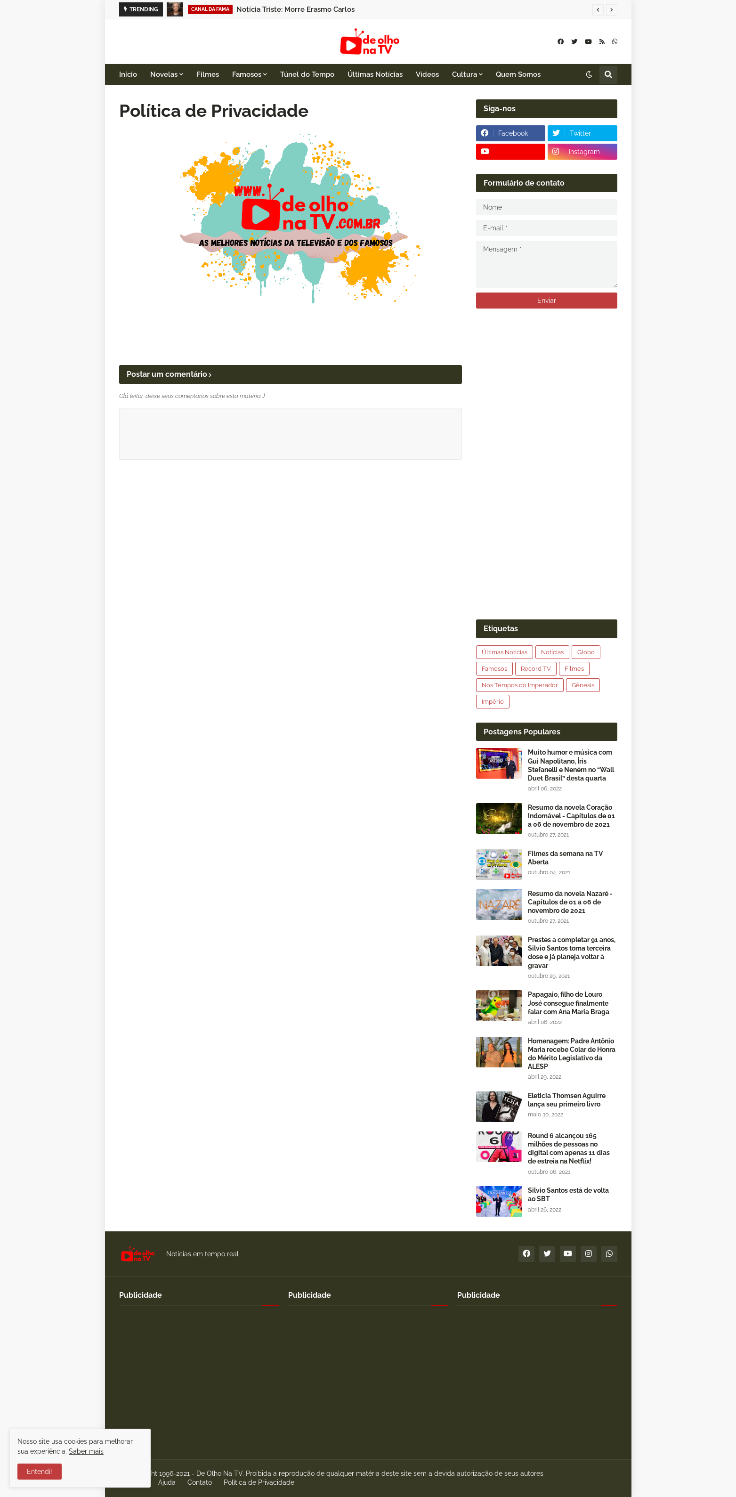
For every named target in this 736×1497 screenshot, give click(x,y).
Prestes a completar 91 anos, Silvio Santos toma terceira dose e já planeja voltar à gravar (571, 952)
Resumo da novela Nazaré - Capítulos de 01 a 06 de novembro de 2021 (570, 902)
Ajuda (167, 1482)
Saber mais (86, 1451)
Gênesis (583, 685)
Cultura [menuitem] (464, 74)
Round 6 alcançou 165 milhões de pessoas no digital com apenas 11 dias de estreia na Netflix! (569, 1148)
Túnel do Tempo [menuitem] (307, 74)
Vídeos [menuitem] (427, 74)
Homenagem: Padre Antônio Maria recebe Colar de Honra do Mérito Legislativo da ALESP (571, 1054)
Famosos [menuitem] (246, 74)
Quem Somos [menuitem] (518, 74)
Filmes (574, 668)
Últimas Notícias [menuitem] (375, 74)
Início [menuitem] (128, 74)
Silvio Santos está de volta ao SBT (568, 1195)
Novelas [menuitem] (164, 74)
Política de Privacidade (259, 1482)
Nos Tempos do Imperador (520, 685)
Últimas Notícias (504, 652)
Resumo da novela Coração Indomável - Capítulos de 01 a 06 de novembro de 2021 (571, 816)
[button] (598, 10)
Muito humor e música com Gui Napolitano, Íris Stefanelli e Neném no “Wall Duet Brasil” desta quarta (571, 765)
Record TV (536, 668)
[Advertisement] (546, 464)
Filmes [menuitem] (207, 74)
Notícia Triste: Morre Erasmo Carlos (295, 9)
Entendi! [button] (39, 1471)
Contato (199, 1482)
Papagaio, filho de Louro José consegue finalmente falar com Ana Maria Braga (568, 1003)
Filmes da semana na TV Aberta (565, 858)
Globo (586, 652)
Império (493, 701)
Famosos (494, 668)
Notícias (552, 652)
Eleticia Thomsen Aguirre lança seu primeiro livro (567, 1100)
